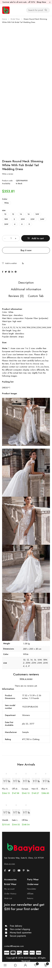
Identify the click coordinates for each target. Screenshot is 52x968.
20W (23, 219)
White (6, 203)
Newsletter (31, 888)
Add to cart (38, 238)
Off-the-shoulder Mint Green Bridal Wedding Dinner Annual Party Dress (26, 820)
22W (32, 219)
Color (4, 199)
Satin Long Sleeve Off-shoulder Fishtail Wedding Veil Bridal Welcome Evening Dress (16, 820)
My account (9, 888)
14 (21, 214)
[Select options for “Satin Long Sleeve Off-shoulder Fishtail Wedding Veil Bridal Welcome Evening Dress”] (13, 812)
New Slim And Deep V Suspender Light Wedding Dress (36, 788)
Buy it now (26, 250)
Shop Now (41, 2)
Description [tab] (26, 283)
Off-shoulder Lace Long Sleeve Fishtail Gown (16, 788)
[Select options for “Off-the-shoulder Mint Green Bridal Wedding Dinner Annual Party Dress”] (23, 812)
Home (4, 19)
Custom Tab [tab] (36, 296)
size (3, 210)
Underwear (33, 884)
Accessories (10, 879)
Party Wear (33, 879)
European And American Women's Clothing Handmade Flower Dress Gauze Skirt (26, 788)
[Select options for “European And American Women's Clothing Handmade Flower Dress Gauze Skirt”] (23, 781)
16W (37, 214)
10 (5, 214)
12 (13, 214)
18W (6, 219)
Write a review (7, 174)
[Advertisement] (26, 51)
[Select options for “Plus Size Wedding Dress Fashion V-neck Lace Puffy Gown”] (3, 781)
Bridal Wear (15, 19)
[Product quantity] (11, 238)
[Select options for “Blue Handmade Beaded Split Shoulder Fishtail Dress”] (42, 781)
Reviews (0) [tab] (16, 296)
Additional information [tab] (26, 289)
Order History (10, 893)
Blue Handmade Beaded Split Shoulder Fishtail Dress (45, 788)
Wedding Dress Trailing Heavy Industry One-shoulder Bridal (6, 820)
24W (42, 219)
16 (29, 214)
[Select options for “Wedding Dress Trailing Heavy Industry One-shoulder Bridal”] (3, 812)
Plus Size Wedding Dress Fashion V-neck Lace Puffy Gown (6, 788)
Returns (30, 898)
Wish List (8, 898)
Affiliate (30, 893)
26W (6, 224)
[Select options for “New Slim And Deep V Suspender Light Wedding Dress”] (33, 781)
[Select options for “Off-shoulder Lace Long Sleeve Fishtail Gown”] (13, 781)
